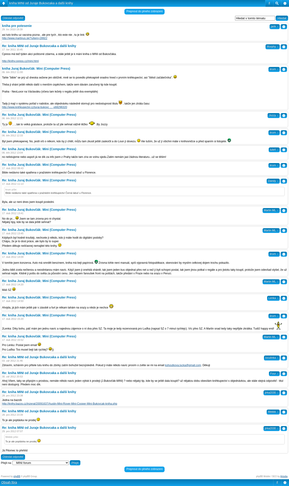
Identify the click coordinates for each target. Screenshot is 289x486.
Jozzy (273, 115)
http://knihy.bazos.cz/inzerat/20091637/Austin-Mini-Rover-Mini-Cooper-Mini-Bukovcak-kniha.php (59, 403)
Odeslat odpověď (13, 18)
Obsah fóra (9, 482)
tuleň (274, 149)
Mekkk (273, 411)
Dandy (273, 181)
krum (274, 69)
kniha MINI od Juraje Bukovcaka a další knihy (41, 3)
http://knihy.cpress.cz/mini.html (20, 61)
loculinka (271, 357)
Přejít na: (6, 463)
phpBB (17, 476)
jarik (274, 26)
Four (274, 373)
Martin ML (271, 210)
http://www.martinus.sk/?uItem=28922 (24, 38)
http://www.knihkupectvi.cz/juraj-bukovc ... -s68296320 (34, 107)
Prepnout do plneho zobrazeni (144, 11)
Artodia (284, 476)
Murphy (272, 46)
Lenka (273, 298)
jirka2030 (271, 392)
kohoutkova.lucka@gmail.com (183, 365)
